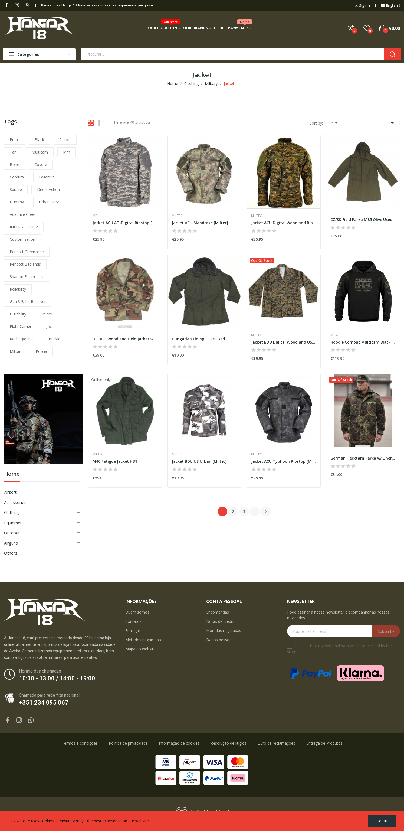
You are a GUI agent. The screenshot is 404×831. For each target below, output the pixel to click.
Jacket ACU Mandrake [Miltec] (200, 222)
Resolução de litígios (229, 743)
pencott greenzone (27, 251)
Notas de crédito (221, 621)
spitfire (16, 189)
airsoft (65, 139)
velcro (46, 314)
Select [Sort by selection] (362, 123)
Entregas (133, 630)
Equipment (14, 522)
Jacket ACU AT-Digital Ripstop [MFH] (125, 222)
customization (22, 239)
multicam (40, 152)
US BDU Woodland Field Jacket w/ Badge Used (125, 338)
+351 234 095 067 (43, 702)
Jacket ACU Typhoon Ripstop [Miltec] (283, 461)
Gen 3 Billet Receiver (28, 301)
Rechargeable (22, 338)
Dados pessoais (220, 639)
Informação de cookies (179, 743)
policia (41, 351)
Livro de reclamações (276, 743)
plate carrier (20, 326)
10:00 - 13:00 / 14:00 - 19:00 (57, 678)
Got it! (381, 820)
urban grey (49, 201)
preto (14, 139)
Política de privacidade (128, 743)
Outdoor (12, 532)
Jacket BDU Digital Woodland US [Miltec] (283, 342)
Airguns (11, 543)
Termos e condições (80, 743)
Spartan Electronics (26, 276)
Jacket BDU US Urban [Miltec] (199, 461)
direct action (48, 189)
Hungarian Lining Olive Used (198, 338)
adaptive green (23, 214)
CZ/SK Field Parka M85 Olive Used (361, 219)
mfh (66, 152)
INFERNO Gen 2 (24, 226)
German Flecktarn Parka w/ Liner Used (363, 458)
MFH (96, 215)
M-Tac (335, 335)
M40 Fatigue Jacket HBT (115, 461)
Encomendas (217, 612)
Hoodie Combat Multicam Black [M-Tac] (363, 342)
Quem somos (137, 612)
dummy (17, 201)
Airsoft (10, 492)
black (39, 139)
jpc (49, 326)
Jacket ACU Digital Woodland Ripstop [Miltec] (283, 222)
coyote (40, 164)
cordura (17, 177)
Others (10, 553)
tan (13, 152)
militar (15, 351)
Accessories (15, 502)
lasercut (46, 177)
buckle (54, 338)
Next (265, 511)
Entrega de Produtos (324, 743)
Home (11, 474)
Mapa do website (140, 648)
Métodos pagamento (144, 639)
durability (18, 314)
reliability (18, 289)
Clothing (11, 512)
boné (14, 164)
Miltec (177, 215)
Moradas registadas (223, 630)
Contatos (133, 621)
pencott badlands (25, 264)
